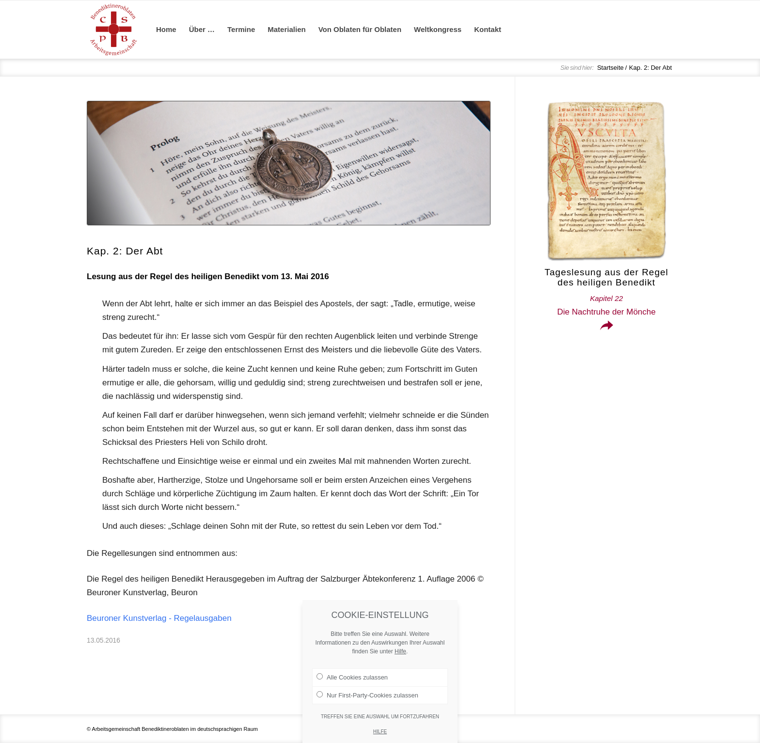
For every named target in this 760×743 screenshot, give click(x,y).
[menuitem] (166, 29)
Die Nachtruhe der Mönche (606, 305)
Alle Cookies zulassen (352, 695)
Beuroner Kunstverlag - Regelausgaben (159, 618)
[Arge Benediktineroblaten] (113, 29)
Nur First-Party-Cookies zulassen (367, 712)
